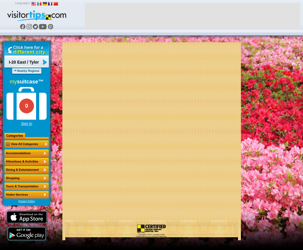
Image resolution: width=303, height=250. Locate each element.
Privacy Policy (26, 201)
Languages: (22, 3)
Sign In (26, 124)
